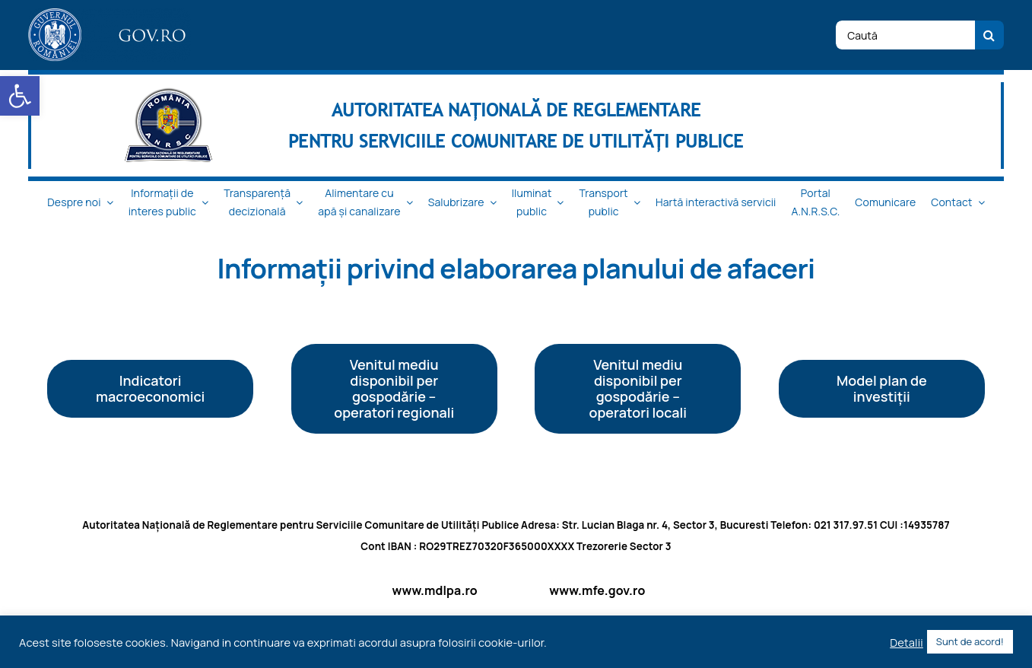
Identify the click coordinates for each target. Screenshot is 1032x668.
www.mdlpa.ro (435, 590)
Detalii (906, 642)
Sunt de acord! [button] (970, 641)
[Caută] (905, 35)
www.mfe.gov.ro (597, 590)
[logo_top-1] (109, 14)
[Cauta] (989, 35)
